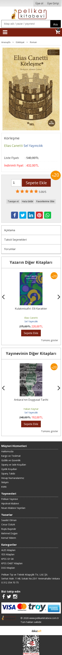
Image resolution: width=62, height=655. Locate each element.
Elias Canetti (31, 317)
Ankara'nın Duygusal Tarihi (31, 399)
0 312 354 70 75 (10, 582)
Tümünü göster (49, 340)
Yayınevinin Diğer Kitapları (31, 353)
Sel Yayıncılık (31, 321)
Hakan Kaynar (31, 408)
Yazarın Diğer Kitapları (31, 262)
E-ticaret (26, 630)
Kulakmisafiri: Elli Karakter (31, 308)
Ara (55, 24)
